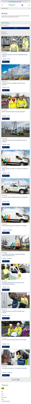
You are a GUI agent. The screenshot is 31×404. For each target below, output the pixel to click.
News (2, 391)
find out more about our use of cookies (15, 1)
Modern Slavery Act (4, 397)
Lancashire (8, 144)
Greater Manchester (9, 258)
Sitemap (2, 399)
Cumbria (8, 87)
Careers (2, 393)
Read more (6, 61)
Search (15, 28)
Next (18, 379)
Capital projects (4, 87)
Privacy (2, 395)
